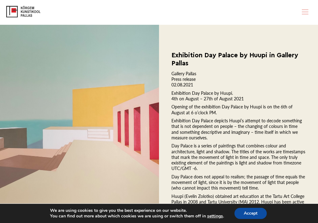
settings (215, 216)
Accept (250, 213)
